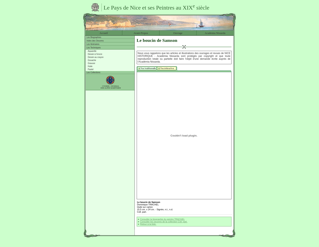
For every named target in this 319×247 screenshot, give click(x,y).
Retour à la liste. (148, 224)
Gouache (92, 60)
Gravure (91, 63)
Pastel (91, 69)
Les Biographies (94, 37)
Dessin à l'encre (95, 54)
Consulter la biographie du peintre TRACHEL (162, 219)
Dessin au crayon (96, 57)
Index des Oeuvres (95, 41)
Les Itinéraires (93, 44)
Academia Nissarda (215, 33)
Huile (90, 66)
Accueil (103, 33)
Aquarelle (92, 51)
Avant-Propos (140, 33)
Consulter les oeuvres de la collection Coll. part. (163, 221)
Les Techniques (94, 48)
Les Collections (94, 72)
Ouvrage (177, 33)
